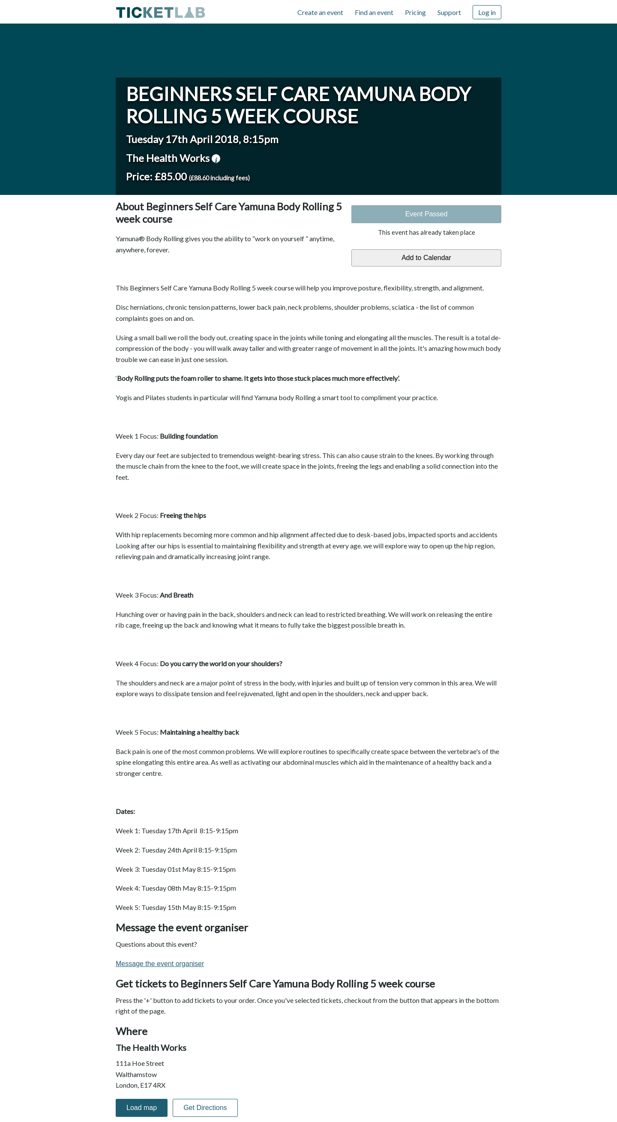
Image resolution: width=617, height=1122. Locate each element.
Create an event (320, 12)
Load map (141, 1107)
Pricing (415, 12)
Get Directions (205, 1107)
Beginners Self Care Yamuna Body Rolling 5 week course (298, 105)
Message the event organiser (160, 963)
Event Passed (426, 214)
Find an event (374, 12)
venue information (216, 158)
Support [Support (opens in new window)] (449, 12)
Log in (487, 12)
